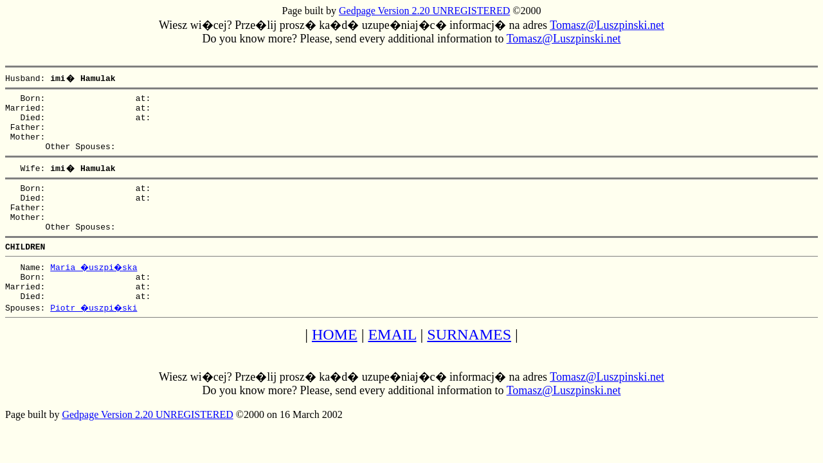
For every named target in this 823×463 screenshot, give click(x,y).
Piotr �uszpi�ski (95, 336)
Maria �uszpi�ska (95, 290)
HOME (334, 363)
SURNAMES (469, 363)
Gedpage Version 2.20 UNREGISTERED (424, 10)
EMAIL (392, 363)
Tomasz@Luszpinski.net (607, 25)
